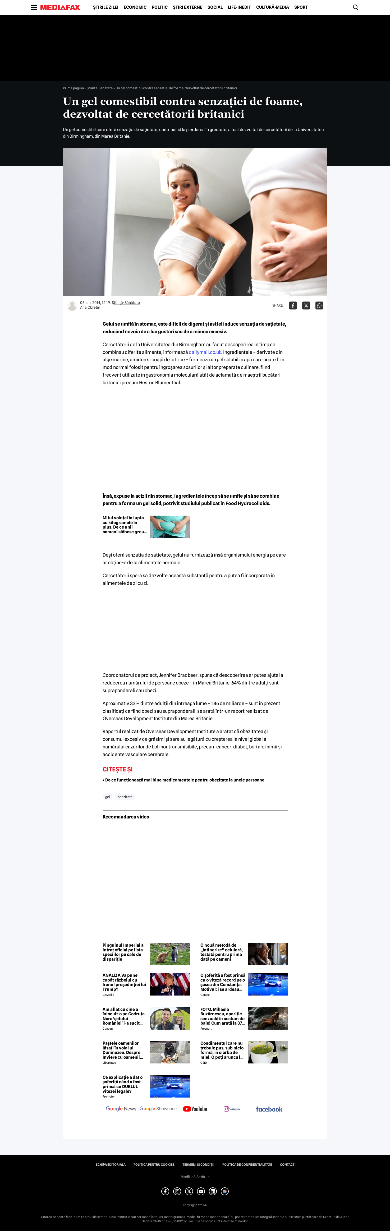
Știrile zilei (105, 7)
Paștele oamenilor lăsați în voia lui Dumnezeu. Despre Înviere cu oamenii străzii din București (123, 1050)
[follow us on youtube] (195, 1109)
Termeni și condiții (198, 1165)
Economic (135, 7)
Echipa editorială (111, 1165)
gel (107, 797)
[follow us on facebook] (269, 1110)
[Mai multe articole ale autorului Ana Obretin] (72, 305)
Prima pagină (73, 88)
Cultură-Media (272, 7)
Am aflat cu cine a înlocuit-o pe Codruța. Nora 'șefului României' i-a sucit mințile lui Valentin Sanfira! (124, 1016)
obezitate (125, 797)
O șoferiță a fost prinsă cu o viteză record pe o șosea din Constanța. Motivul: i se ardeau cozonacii (222, 982)
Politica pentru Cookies (154, 1165)
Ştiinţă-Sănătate (100, 88)
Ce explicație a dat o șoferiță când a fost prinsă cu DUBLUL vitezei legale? (123, 1084)
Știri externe (187, 7)
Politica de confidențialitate (247, 1165)
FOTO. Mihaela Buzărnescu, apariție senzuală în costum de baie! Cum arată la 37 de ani (222, 1016)
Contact (287, 1165)
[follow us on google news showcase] (158, 1109)
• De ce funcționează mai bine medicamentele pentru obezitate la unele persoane (183, 780)
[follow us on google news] (121, 1109)
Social (215, 7)
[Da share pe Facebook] (293, 305)
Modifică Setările (195, 1177)
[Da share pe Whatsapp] (319, 305)
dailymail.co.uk (205, 352)
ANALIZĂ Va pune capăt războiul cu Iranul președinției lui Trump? (124, 982)
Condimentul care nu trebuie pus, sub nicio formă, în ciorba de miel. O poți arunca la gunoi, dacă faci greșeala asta (222, 1050)
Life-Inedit (239, 7)
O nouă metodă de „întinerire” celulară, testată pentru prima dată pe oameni (221, 952)
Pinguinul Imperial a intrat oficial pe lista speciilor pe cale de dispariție (123, 952)
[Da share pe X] (306, 305)
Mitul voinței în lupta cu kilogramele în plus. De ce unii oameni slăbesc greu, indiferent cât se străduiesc (124, 525)
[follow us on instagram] (232, 1109)
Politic (160, 7)
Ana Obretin (90, 307)
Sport (301, 7)
